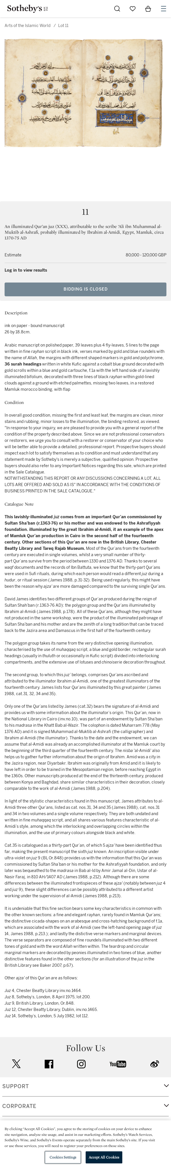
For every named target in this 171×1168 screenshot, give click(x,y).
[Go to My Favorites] (132, 8)
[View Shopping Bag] (148, 8)
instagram (81, 1064)
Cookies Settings (63, 1157)
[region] (85, 1144)
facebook (49, 1064)
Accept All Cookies (104, 1157)
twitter (16, 1063)
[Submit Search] (117, 8)
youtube (118, 1064)
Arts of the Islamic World (27, 25)
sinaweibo (154, 1064)
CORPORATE (19, 1106)
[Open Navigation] (163, 8)
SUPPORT (15, 1086)
